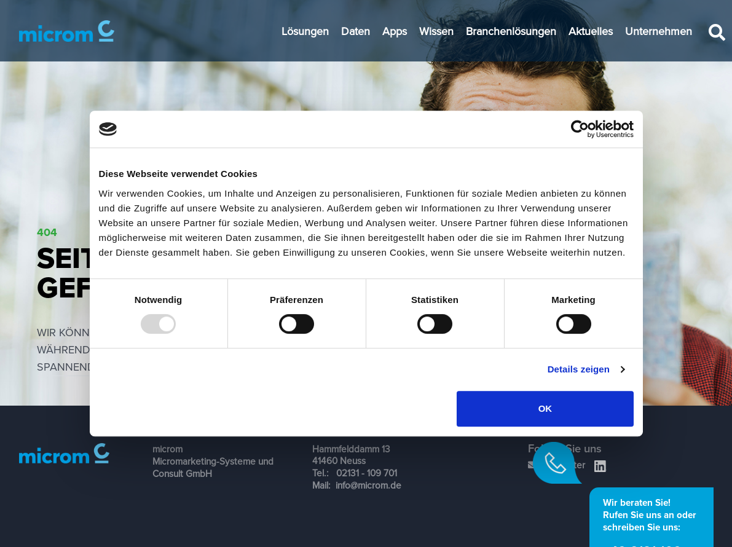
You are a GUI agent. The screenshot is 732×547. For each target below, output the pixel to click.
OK (545, 408)
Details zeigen (579, 369)
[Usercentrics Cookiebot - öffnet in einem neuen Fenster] (580, 129)
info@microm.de (368, 485)
